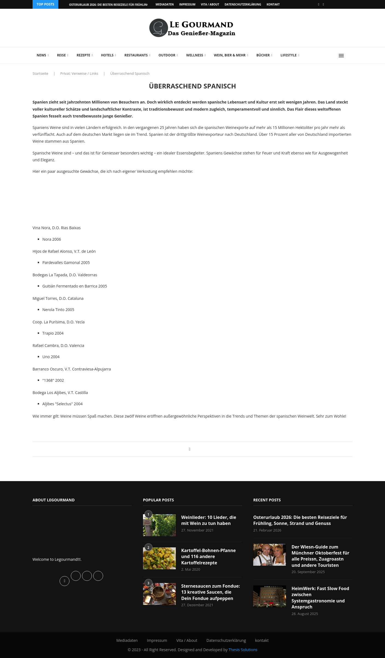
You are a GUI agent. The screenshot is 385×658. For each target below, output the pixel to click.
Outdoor (167, 55)
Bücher (263, 55)
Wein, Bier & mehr (230, 55)
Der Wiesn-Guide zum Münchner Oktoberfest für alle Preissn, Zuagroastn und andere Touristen (320, 556)
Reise (61, 55)
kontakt (273, 4)
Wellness (194, 55)
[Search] (349, 56)
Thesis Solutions (243, 649)
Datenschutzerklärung (242, 4)
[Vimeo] (323, 4)
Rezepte (83, 55)
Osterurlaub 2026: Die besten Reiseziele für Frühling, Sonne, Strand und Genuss (300, 520)
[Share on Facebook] (189, 449)
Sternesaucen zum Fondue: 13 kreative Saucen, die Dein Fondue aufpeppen (210, 592)
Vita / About (210, 4)
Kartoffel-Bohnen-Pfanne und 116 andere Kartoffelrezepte (208, 556)
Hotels (107, 55)
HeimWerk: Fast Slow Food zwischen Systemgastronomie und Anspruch (320, 597)
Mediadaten (165, 4)
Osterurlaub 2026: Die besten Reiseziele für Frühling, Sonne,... (116, 5)
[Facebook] (318, 4)
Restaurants (136, 55)
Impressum (187, 4)
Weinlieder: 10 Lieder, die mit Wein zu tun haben (208, 520)
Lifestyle (289, 55)
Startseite (40, 73)
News (41, 55)
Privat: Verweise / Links (79, 73)
